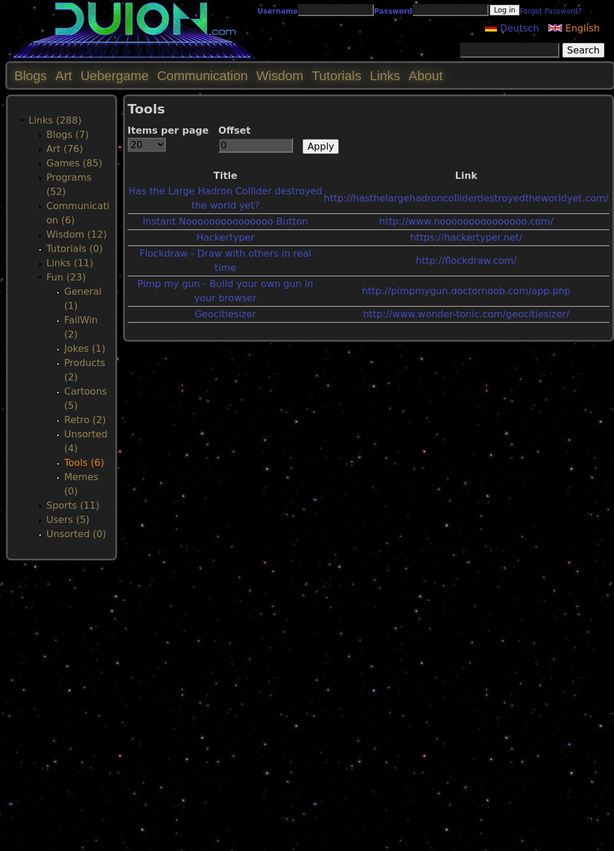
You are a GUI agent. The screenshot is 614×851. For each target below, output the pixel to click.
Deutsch (512, 28)
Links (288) (55, 120)
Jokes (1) (84, 348)
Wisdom (279, 75)
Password (393, 11)
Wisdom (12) (76, 234)
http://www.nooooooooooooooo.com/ (466, 221)
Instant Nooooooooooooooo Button (225, 221)
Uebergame (114, 75)
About (425, 75)
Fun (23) (66, 277)
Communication (202, 75)
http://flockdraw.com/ (466, 260)
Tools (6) (84, 462)
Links (385, 75)
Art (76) (64, 149)
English (574, 28)
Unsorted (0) (76, 534)
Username (277, 11)
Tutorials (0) (74, 248)
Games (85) (74, 163)
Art (63, 75)
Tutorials (336, 75)
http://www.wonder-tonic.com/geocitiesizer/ (466, 314)
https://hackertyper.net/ (466, 237)
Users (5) (68, 519)
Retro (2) (85, 419)
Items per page (168, 130)
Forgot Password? (550, 11)
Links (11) (69, 263)
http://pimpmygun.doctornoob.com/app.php (466, 291)
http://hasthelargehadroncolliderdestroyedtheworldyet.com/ (466, 198)
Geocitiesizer (225, 314)
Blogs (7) (67, 134)
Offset (234, 130)
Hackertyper (225, 237)
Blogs (30, 75)
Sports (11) (72, 505)
